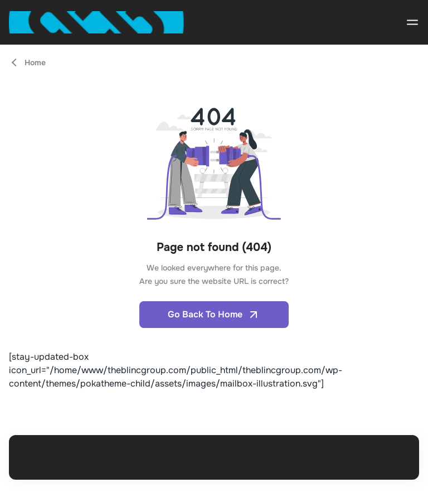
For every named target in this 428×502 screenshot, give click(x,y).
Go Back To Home (214, 314)
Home (35, 62)
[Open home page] (96, 22)
